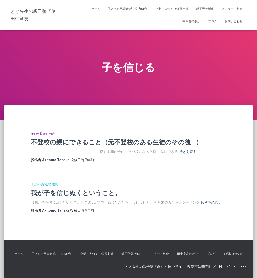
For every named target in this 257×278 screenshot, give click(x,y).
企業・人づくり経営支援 (171, 9)
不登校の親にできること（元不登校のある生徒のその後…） (116, 142)
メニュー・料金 (232, 9)
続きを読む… (189, 152)
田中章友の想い (190, 21)
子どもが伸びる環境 (44, 184)
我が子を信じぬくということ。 (76, 193)
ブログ (212, 21)
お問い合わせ (234, 21)
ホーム (95, 9)
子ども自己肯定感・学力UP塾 (128, 9)
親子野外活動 (205, 9)
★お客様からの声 (43, 134)
